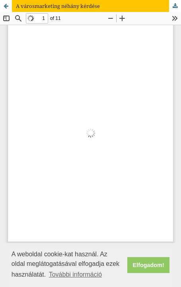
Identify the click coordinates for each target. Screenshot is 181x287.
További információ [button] (75, 274)
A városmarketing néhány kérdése (58, 6)
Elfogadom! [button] (148, 265)
